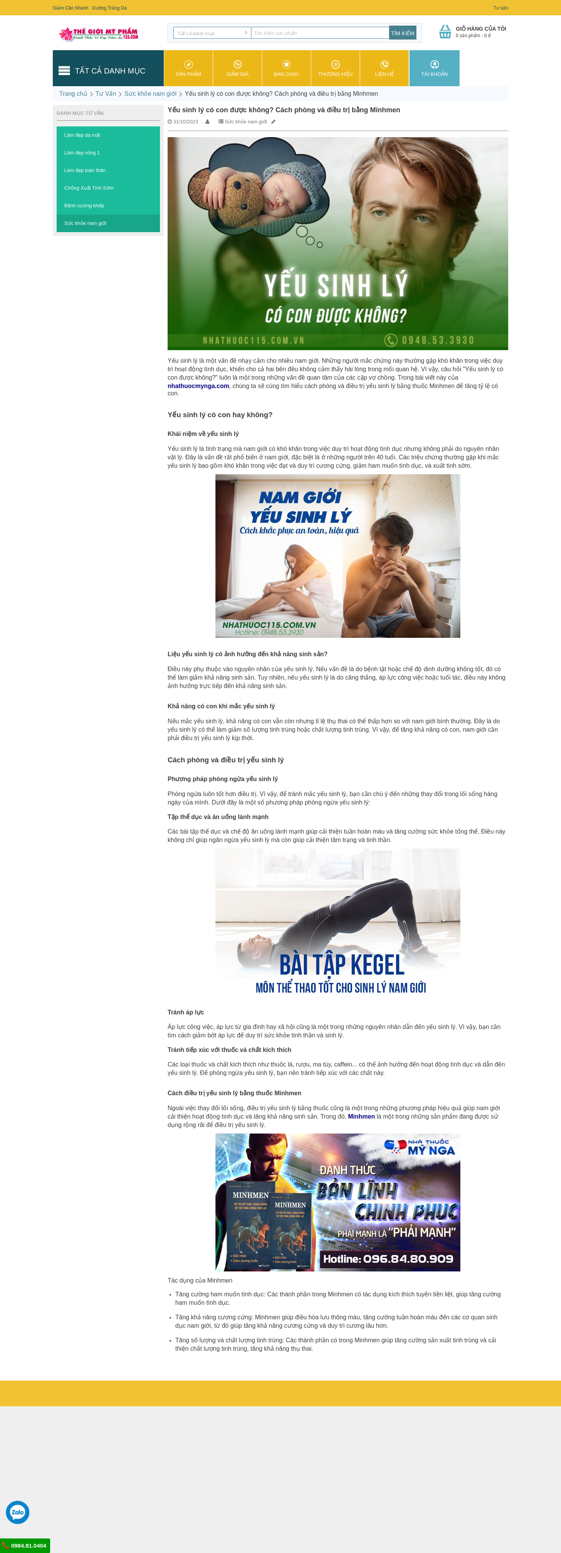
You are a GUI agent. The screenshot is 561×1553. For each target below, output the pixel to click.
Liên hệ (384, 68)
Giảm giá (237, 68)
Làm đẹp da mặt (82, 135)
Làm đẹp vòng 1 (82, 153)
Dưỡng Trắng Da (109, 8)
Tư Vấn (106, 93)
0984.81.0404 (24, 1545)
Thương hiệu (335, 68)
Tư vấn (501, 8)
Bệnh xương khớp (84, 205)
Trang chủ (73, 93)
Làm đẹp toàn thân (85, 170)
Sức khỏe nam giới (150, 93)
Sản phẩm (188, 68)
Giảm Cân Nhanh (70, 8)
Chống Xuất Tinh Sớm (89, 188)
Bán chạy (286, 68)
